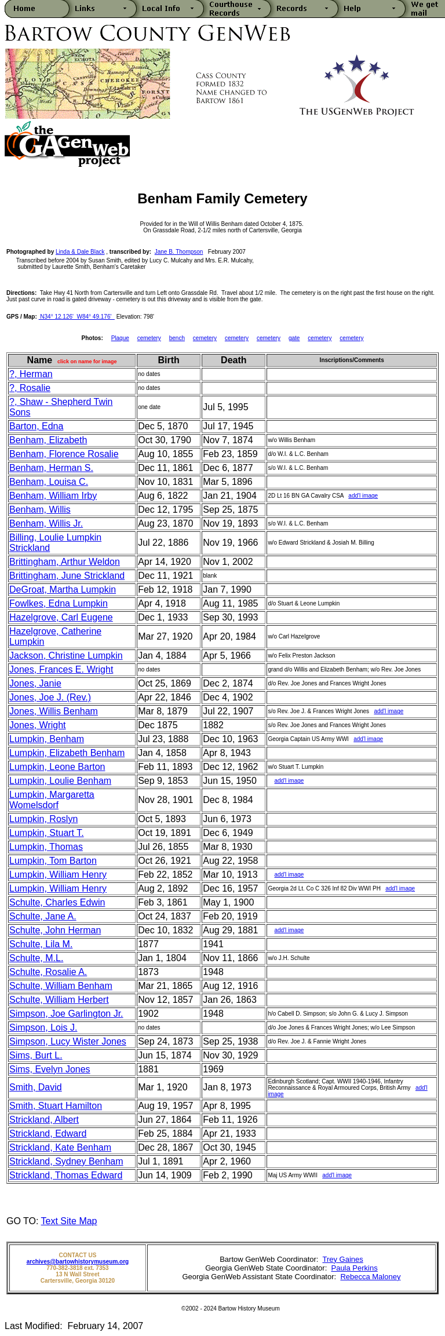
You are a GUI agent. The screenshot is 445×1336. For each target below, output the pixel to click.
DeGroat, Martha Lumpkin (62, 589)
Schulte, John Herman (55, 930)
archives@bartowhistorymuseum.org (78, 1261)
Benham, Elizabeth (48, 440)
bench (177, 338)
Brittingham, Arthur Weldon (64, 562)
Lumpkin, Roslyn (43, 819)
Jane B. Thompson (179, 252)
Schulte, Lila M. (40, 944)
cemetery (149, 338)
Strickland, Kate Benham (60, 1147)
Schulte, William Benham (60, 986)
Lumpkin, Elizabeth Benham (67, 753)
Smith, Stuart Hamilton (55, 1106)
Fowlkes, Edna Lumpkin (58, 603)
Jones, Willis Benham (53, 711)
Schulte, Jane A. (42, 916)
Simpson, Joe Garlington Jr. (66, 1014)
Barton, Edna (36, 426)
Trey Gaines (342, 1259)
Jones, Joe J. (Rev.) (50, 697)
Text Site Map (69, 1221)
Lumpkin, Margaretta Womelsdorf (51, 800)
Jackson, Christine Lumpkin (66, 655)
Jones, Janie (35, 683)
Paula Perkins (354, 1268)
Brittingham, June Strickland (67, 576)
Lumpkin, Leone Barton (57, 767)
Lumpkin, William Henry (58, 874)
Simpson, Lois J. (43, 1027)
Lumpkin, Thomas (46, 847)
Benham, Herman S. (51, 468)
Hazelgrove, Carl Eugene (61, 617)
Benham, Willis (40, 509)
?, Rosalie (29, 388)
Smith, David (35, 1087)
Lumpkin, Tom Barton (53, 861)
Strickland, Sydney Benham (66, 1161)
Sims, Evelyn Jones (49, 1069)
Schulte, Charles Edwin (57, 902)
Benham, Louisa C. (48, 482)
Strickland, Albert (44, 1120)
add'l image (363, 495)
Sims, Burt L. (36, 1055)
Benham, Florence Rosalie (64, 454)
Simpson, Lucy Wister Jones (67, 1041)
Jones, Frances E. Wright (61, 669)
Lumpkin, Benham (46, 739)
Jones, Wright (37, 725)
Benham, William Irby (53, 496)
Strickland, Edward (47, 1133)
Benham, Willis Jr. (46, 523)
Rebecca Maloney (370, 1276)
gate (294, 338)
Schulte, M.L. (36, 958)
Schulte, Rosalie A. (48, 972)
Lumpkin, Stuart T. (46, 833)
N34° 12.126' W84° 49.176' (77, 316)
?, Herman (31, 374)
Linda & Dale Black (80, 252)
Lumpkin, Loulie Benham (60, 781)
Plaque (120, 338)
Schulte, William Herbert (59, 1000)
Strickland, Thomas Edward (65, 1175)
